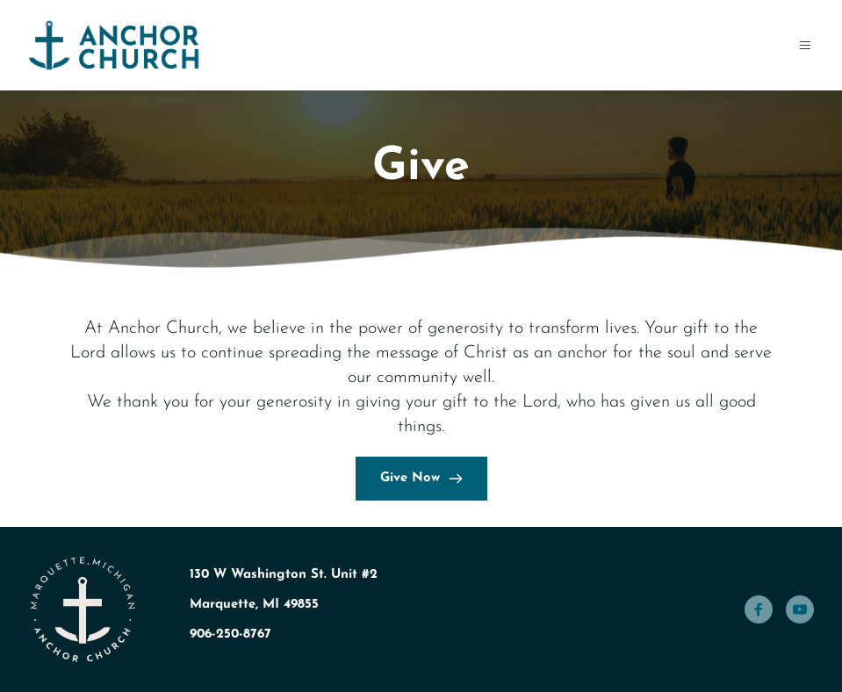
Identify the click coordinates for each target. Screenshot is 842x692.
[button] (800, 45)
